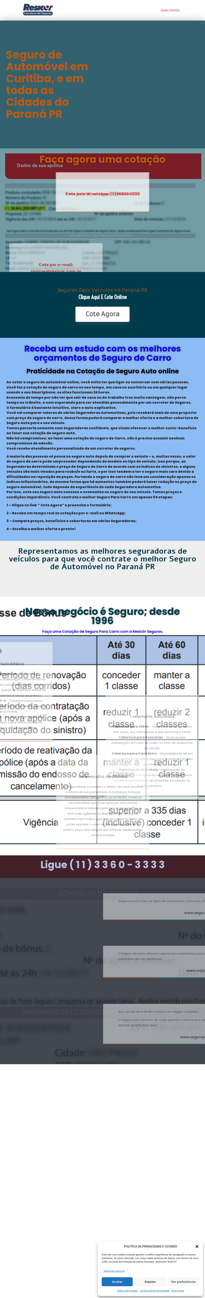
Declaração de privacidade (155, 1290)
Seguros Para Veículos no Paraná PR (103, 290)
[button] (197, 1246)
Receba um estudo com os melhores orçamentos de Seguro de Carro (102, 353)
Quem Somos (170, 10)
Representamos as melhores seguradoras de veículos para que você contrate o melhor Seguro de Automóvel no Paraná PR (102, 559)
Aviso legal (178, 1290)
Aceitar (117, 1282)
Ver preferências (183, 1282)
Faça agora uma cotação (102, 159)
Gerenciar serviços (114, 1271)
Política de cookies (127, 1290)
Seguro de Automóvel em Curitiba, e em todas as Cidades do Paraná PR (47, 84)
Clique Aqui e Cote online (102, 297)
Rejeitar (150, 1282)
